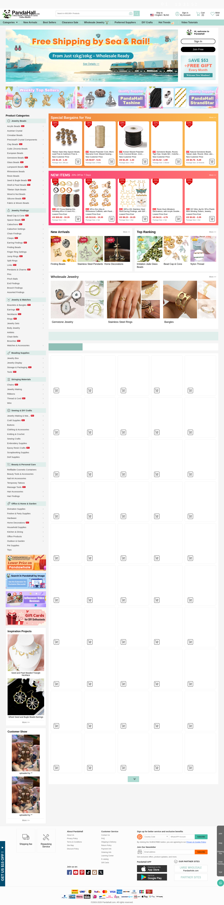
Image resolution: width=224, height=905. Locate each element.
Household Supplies (16, 527)
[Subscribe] (169, 852)
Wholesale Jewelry (96, 22)
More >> (26, 722)
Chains (10, 384)
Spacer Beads (14, 220)
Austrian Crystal (14, 131)
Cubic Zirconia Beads (17, 148)
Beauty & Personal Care (23, 464)
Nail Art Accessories (16, 478)
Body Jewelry (13, 328)
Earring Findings (15, 242)
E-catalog (105, 859)
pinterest (82, 872)
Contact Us (105, 835)
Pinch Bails (12, 279)
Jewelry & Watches (21, 299)
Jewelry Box (13, 358)
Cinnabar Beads (15, 135)
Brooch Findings (15, 288)
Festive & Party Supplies (18, 513)
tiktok (88, 872)
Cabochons (12, 224)
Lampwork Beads (15, 167)
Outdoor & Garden (16, 541)
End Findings (13, 283)
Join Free (198, 49)
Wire (9, 403)
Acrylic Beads (13, 126)
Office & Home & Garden (23, 503)
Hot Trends (167, 22)
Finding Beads (14, 247)
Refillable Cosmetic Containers (21, 469)
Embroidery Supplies (17, 443)
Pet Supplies (13, 545)
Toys (9, 550)
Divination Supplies (16, 509)
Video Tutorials (189, 22)
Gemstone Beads (15, 157)
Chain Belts (12, 336)
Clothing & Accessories (18, 429)
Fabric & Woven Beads (18, 203)
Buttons (10, 425)
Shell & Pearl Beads (16, 185)
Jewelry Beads (18, 121)
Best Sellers (49, 22)
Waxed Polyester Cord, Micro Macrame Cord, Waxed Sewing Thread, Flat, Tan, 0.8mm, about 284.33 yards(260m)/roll (100, 153)
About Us (70, 835)
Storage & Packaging (17, 367)
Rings (10, 319)
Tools (9, 372)
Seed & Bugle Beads (17, 180)
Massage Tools (14, 487)
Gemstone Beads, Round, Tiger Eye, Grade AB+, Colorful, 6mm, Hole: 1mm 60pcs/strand (166, 153)
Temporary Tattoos (16, 483)
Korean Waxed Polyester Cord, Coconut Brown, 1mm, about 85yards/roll (131, 153)
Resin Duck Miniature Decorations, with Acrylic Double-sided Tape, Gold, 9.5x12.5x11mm (167, 210)
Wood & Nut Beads (16, 194)
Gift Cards (105, 863)
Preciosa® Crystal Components (22, 139)
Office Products (14, 536)
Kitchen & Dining (15, 532)
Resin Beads (13, 176)
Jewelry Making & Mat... (18, 416)
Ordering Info (106, 852)
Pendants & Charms (16, 269)
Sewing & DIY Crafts (21, 410)
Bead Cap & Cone (15, 215)
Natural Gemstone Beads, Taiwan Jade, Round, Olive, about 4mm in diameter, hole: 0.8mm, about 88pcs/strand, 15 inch (200, 153)
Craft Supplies (14, 420)
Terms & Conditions (74, 842)
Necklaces (12, 314)
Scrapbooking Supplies (18, 452)
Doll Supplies (13, 457)
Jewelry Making (14, 389)
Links (9, 265)
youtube (75, 872)
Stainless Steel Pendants (90, 264)
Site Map (70, 845)
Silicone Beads (14, 198)
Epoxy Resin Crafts (16, 448)
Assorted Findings (15, 292)
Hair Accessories (15, 491)
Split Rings (12, 260)
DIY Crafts (147, 22)
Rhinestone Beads (16, 171)
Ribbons (11, 394)
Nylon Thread (197, 264)
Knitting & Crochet (15, 434)
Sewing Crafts (13, 438)
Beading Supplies (20, 353)
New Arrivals (30, 22)
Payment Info (106, 849)
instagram (94, 872)
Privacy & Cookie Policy (196, 842)
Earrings (11, 309)
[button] (8, 56)
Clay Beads (12, 144)
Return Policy (106, 845)
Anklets (10, 332)
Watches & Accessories (18, 345)
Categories (9, 22)
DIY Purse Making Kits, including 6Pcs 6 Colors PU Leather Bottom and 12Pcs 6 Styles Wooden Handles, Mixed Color (65, 210)
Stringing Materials (21, 379)
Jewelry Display (14, 363)
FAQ (103, 839)
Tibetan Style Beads (16, 189)
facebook (69, 872)
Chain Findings (14, 233)
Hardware (11, 518)
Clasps (10, 238)
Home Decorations (16, 522)
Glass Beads (13, 162)
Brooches (11, 341)
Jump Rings (12, 256)
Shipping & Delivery (108, 842)
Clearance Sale (70, 22)
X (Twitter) (100, 872)
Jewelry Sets (13, 323)
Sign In (198, 41)
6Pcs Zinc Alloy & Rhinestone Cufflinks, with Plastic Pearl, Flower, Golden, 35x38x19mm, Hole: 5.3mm (99, 210)
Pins (9, 274)
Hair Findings (13, 496)
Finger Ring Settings (17, 252)
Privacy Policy (72, 839)
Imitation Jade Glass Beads (147, 265)
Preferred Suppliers (125, 22)
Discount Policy (73, 849)
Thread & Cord (14, 398)
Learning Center (107, 856)
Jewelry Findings (20, 210)
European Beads (15, 153)
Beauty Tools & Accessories (20, 474)
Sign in (185, 14)
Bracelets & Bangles (16, 305)
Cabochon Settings (16, 229)
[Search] (106, 13)
